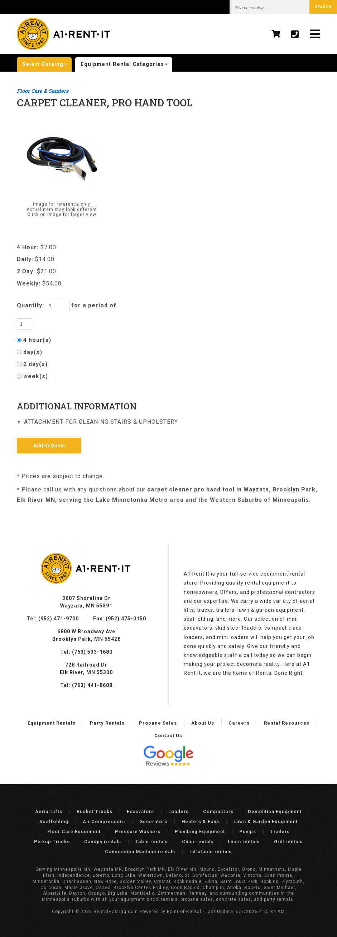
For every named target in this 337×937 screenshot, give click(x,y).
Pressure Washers (137, 831)
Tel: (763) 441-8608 (86, 685)
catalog (47, 64)
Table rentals (151, 841)
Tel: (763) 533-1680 (86, 652)
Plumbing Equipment (200, 831)
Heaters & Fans (200, 821)
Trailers (280, 831)
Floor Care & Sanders (42, 90)
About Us (202, 723)
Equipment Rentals (52, 723)
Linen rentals (244, 841)
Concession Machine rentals (140, 851)
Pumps (247, 831)
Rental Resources (286, 723)
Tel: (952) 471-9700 (53, 618)
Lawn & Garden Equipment (266, 821)
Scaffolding (53, 821)
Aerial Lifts (48, 811)
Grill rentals (288, 841)
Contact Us (168, 735)
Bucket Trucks (94, 811)
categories (126, 64)
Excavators (140, 811)
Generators (153, 821)
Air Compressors (104, 821)
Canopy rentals (102, 841)
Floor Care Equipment (74, 831)
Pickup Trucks (52, 841)
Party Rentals (107, 723)
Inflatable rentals (210, 851)
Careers (239, 723)
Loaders (178, 811)
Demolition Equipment (275, 811)
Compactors (218, 811)
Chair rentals (197, 841)
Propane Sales (158, 723)
